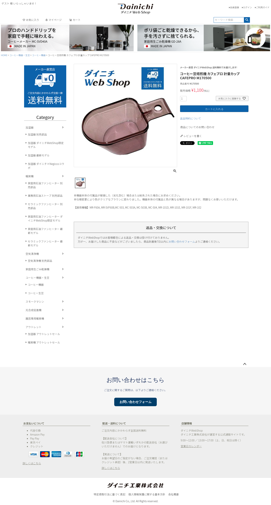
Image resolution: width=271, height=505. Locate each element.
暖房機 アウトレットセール (44, 342)
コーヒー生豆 (36, 293)
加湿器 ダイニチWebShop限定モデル (46, 145)
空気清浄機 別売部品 (40, 261)
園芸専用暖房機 (35, 318)
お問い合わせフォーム (182, 241)
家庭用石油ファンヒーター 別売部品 (45, 185)
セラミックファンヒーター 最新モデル (45, 243)
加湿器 (29, 127)
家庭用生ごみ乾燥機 (37, 269)
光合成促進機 (33, 310)
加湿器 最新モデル (38, 155)
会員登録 (234, 7)
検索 (247, 20)
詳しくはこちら (32, 463)
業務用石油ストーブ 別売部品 (45, 195)
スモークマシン (35, 301)
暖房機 (29, 176)
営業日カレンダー (191, 446)
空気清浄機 (32, 254)
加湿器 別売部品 (37, 134)
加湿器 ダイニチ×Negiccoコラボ (46, 166)
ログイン (247, 7)
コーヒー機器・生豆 (19, 55)
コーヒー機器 (39, 55)
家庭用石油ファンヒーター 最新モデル (45, 231)
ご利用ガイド (262, 7)
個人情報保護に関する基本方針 (146, 494)
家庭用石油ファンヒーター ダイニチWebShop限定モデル (45, 218)
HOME (4, 55)
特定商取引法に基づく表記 (109, 494)
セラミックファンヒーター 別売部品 (45, 206)
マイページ (53, 20)
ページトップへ (245, 364)
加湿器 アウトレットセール (44, 334)
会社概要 (173, 494)
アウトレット (33, 327)
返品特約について (190, 118)
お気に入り (31, 20)
